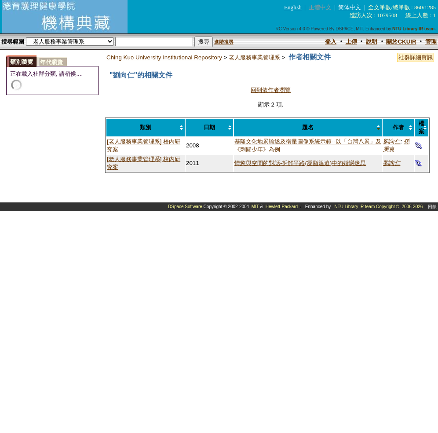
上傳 (351, 41)
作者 (398, 127)
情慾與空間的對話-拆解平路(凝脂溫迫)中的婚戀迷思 (300, 163)
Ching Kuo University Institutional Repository (164, 57)
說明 (371, 41)
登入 (330, 41)
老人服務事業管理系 (254, 57)
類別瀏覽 (21, 62)
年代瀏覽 (51, 62)
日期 (209, 127)
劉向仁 (391, 141)
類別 (145, 127)
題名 (308, 127)
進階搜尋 (224, 41)
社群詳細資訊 (415, 57)
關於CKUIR (401, 41)
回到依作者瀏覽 (271, 90)
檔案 (421, 127)
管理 (431, 41)
